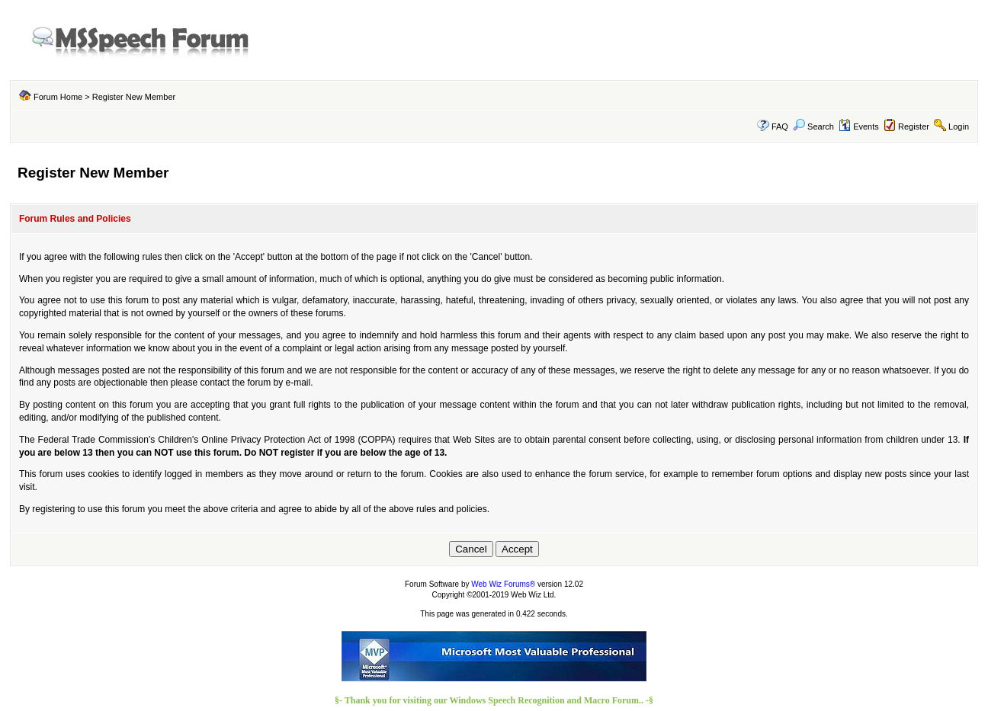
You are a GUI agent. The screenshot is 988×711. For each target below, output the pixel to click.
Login (958, 126)
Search (813, 126)
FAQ (779, 126)
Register (913, 126)
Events (859, 126)
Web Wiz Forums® (503, 584)
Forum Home (58, 96)
